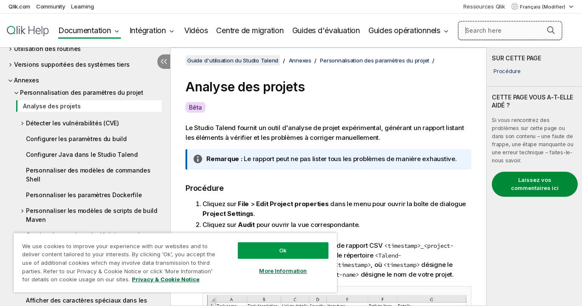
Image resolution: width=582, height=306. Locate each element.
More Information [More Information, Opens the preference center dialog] (283, 270)
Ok (283, 250)
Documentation (84, 30)
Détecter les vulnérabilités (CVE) (72, 123)
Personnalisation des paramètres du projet (81, 92)
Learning (82, 6)
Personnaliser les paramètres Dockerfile (84, 194)
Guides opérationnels (404, 30)
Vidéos (196, 30)
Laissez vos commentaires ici (535, 184)
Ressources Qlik (484, 6)
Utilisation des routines (47, 48)
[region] (175, 262)
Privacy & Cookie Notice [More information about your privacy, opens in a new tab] (166, 279)
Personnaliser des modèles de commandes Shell (88, 175)
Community (51, 6)
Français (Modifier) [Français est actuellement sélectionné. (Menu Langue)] (543, 7)
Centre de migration (249, 30)
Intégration (147, 30)
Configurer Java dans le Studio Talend (82, 154)
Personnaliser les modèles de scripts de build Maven (91, 215)
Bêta (195, 107)
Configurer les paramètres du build (76, 138)
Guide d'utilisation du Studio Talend (232, 60)
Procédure (507, 71)
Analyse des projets (51, 106)
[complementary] (534, 177)
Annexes (26, 80)
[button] (551, 30)
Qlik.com (19, 6)
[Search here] (510, 31)
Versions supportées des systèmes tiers (72, 64)
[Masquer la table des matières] (163, 61)
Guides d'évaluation (326, 30)
